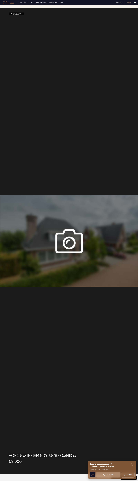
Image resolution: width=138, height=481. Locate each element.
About (61, 2)
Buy (29, 2)
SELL (25, 2)
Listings (20, 2)
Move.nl (129, 2)
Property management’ (41, 2)
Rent (32, 2)
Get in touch (119, 2)
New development (53, 2)
